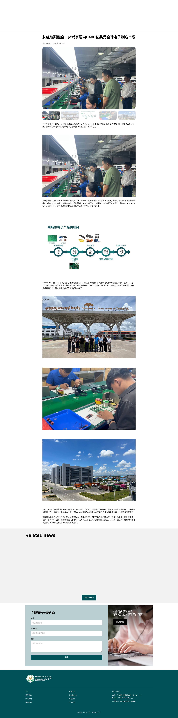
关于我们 (28, 695)
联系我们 (28, 702)
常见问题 (28, 699)
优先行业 (72, 702)
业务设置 (72, 699)
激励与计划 (73, 695)
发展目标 (72, 691)
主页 (27, 691)
